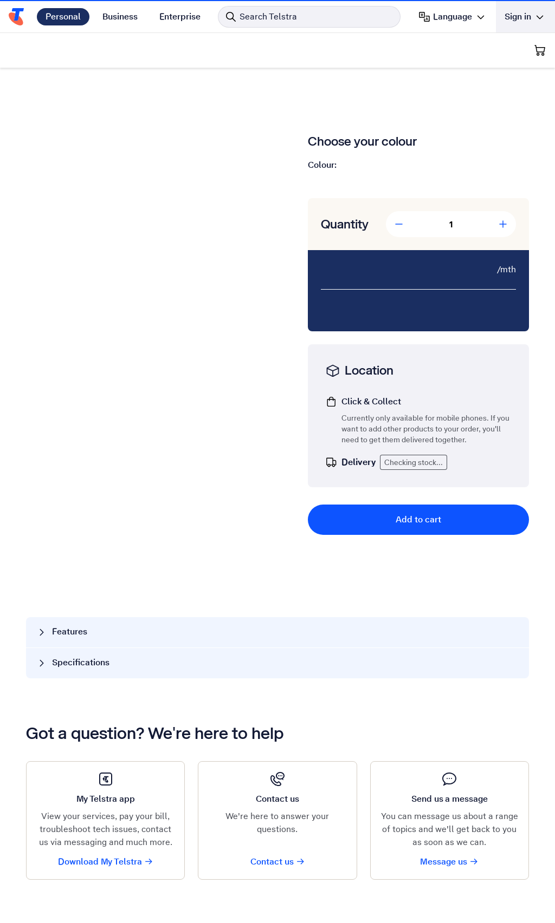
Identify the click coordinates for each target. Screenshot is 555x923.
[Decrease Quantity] (399, 224)
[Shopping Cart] (540, 50)
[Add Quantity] (503, 224)
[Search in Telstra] (309, 17)
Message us (449, 861)
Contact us (277, 861)
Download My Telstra (105, 861)
